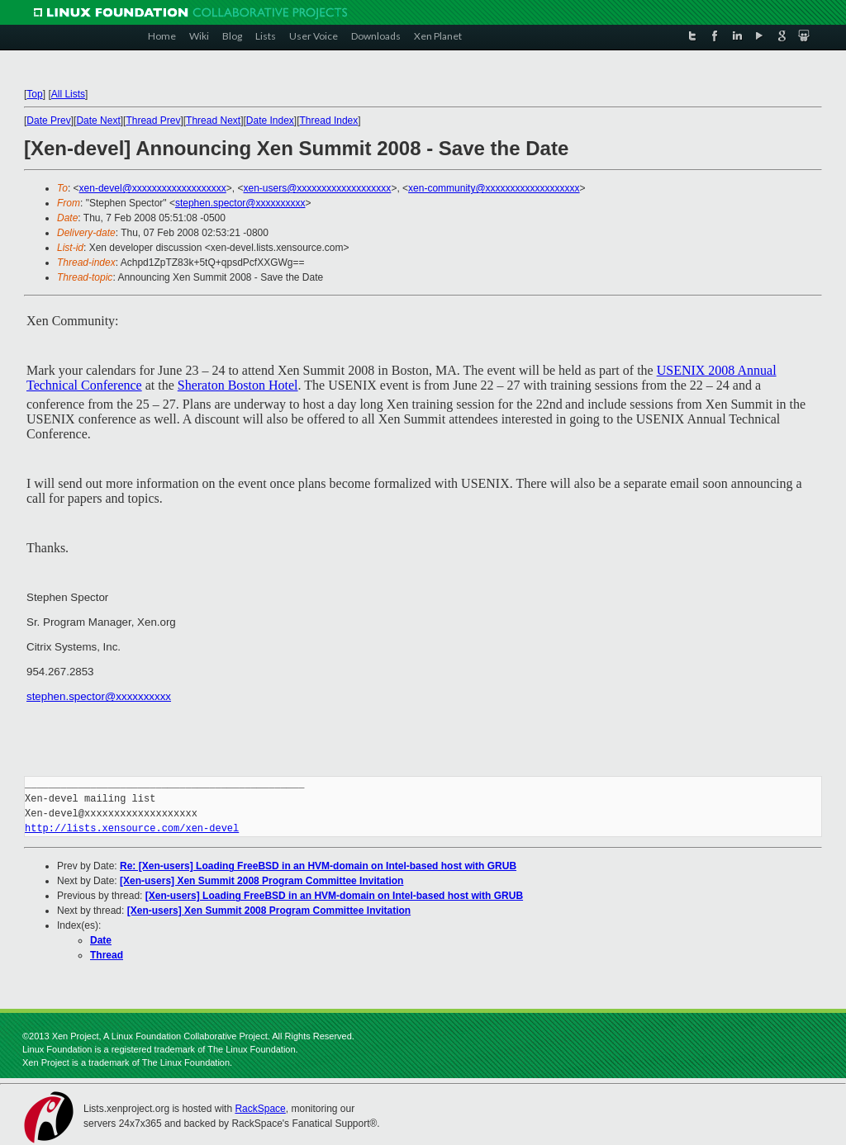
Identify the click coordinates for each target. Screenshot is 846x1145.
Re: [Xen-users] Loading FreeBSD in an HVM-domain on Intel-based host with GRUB (318, 866)
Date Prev (48, 120)
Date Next (98, 120)
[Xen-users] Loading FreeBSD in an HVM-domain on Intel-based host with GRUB (334, 895)
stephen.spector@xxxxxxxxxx (240, 203)
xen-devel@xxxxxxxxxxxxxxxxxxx (152, 188)
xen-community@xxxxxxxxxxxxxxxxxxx (494, 188)
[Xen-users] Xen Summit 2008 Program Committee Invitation (261, 881)
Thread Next (213, 120)
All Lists (68, 94)
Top (34, 94)
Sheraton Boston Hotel (238, 385)
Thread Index (329, 120)
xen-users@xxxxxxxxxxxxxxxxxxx (318, 188)
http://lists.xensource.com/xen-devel (132, 828)
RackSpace (260, 1108)
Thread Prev (153, 120)
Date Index (270, 120)
